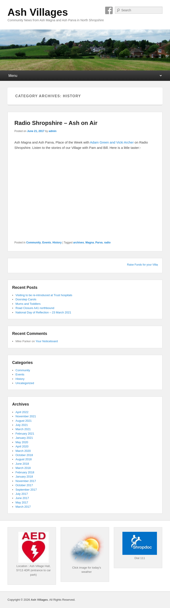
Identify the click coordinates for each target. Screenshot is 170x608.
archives (78, 242)
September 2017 (26, 489)
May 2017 (21, 502)
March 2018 (23, 468)
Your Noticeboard (47, 341)
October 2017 (24, 485)
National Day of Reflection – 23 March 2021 (43, 312)
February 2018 (24, 472)
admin (52, 131)
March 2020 (23, 451)
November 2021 (25, 416)
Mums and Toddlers (28, 303)
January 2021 (24, 437)
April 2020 (22, 446)
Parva (99, 242)
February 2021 (24, 433)
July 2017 (21, 493)
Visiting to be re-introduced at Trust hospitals (43, 295)
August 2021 (23, 420)
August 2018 (23, 459)
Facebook (109, 10)
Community (33, 242)
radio (107, 242)
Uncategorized (24, 383)
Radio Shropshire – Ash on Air (55, 123)
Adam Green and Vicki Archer (112, 142)
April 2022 (22, 412)
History (57, 242)
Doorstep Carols (25, 299)
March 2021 (23, 429)
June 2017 (22, 498)
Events (46, 242)
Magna (89, 242)
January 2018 (24, 476)
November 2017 (25, 481)
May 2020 (21, 442)
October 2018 (24, 455)
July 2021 (21, 425)
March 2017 (23, 506)
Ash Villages (38, 12)
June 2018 (22, 463)
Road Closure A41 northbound (34, 308)
